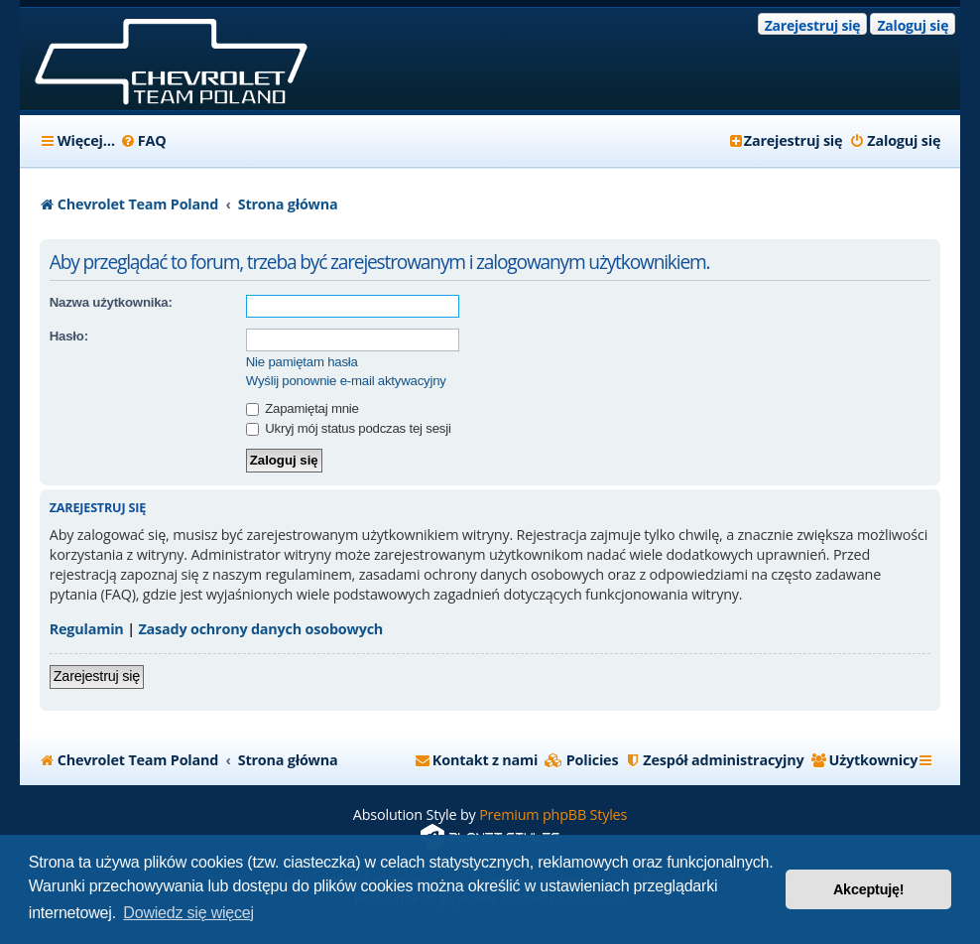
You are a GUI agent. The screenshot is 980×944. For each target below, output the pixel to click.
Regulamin (87, 628)
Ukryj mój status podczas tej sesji (348, 428)
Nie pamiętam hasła (302, 361)
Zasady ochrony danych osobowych (260, 628)
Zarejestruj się (813, 25)
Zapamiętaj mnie (302, 408)
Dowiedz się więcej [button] (188, 912)
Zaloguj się (912, 25)
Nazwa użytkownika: (111, 302)
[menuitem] (143, 141)
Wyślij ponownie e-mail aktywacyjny (346, 380)
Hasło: (69, 336)
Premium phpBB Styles (553, 814)
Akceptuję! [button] (869, 889)
